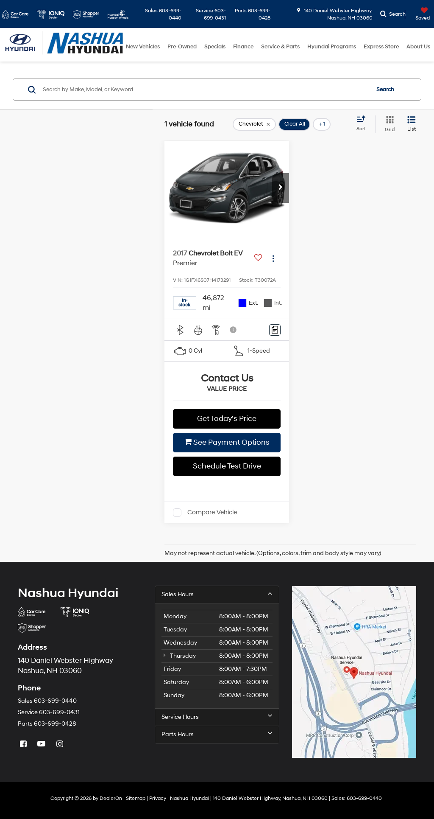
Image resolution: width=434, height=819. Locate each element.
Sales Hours (216, 594)
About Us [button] (418, 46)
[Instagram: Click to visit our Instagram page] (60, 744)
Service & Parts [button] (280, 46)
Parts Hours (216, 734)
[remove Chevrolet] (254, 124)
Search (385, 89)
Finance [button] (243, 46)
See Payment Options (227, 442)
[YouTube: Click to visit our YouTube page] (42, 744)
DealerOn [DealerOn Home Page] (111, 798)
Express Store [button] (381, 46)
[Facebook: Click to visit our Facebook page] (24, 744)
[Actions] (273, 258)
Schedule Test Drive (227, 466)
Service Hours (216, 717)
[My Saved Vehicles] (418, 14)
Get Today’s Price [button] (226, 419)
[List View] (411, 124)
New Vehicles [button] (143, 46)
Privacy (157, 798)
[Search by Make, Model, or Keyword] (205, 89)
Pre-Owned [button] (182, 46)
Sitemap (135, 798)
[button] (280, 188)
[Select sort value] (363, 123)
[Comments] (275, 330)
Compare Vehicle (212, 512)
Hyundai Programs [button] (331, 46)
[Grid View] (388, 124)
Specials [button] (214, 46)
